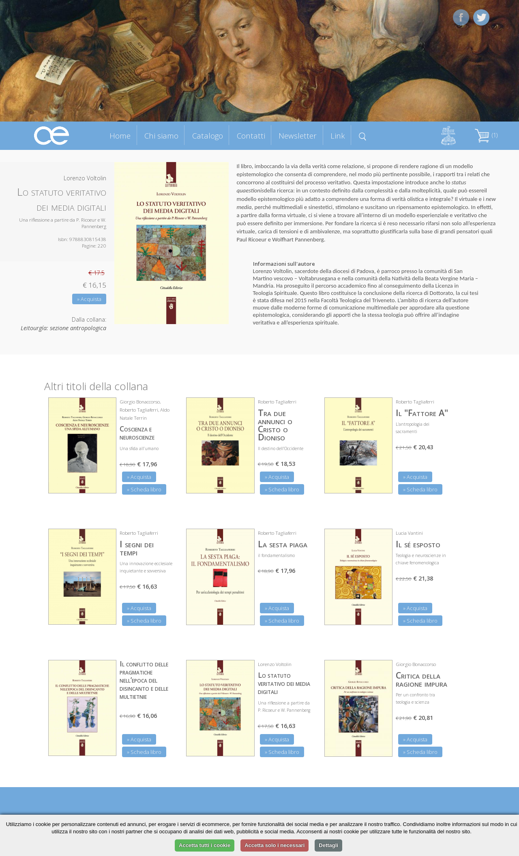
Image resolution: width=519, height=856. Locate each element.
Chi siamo (161, 135)
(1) (486, 135)
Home (120, 135)
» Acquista (89, 299)
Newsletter (298, 135)
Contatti (251, 135)
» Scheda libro (144, 489)
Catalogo (207, 135)
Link (337, 135)
